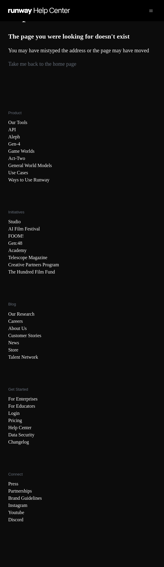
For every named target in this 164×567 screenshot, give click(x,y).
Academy (17, 250)
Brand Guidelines (25, 498)
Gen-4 (14, 143)
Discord (15, 519)
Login (13, 413)
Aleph (14, 136)
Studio (14, 221)
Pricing (15, 420)
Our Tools (17, 122)
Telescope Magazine (27, 257)
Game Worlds (21, 151)
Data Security (21, 434)
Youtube (16, 512)
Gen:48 (15, 243)
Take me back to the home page (42, 64)
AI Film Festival (24, 228)
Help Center (19, 427)
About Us (17, 328)
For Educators (21, 406)
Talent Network (23, 357)
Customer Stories (24, 335)
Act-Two (16, 158)
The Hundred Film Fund (31, 271)
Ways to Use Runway (28, 179)
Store (13, 349)
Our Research (21, 314)
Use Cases (18, 172)
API (12, 129)
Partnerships (20, 490)
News (13, 342)
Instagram (17, 505)
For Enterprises (22, 398)
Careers (15, 321)
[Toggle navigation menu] (151, 10)
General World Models (30, 165)
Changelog (18, 441)
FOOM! (16, 236)
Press (13, 483)
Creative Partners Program (33, 264)
